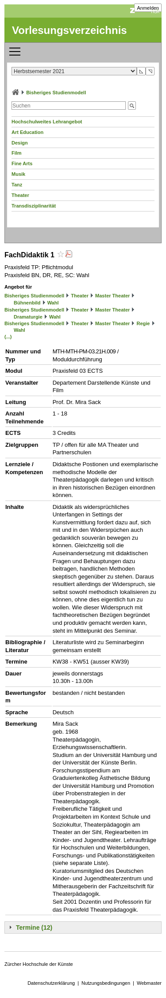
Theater (20, 195)
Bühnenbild (27, 302)
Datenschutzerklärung (51, 983)
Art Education (27, 132)
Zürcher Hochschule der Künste (38, 964)
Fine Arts (22, 163)
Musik (18, 174)
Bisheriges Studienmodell (56, 92)
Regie (143, 323)
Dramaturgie (28, 316)
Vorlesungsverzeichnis (69, 30)
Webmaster (149, 983)
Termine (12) (34, 927)
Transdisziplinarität (34, 205)
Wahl (53, 302)
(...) (8, 336)
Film (17, 153)
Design (20, 142)
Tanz (17, 184)
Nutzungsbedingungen (105, 983)
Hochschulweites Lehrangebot (47, 121)
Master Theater (112, 295)
